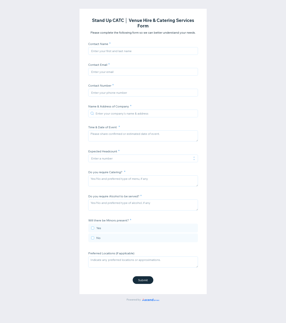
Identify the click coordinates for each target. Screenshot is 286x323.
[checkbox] (143, 228)
